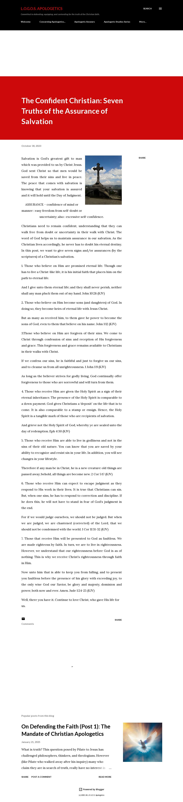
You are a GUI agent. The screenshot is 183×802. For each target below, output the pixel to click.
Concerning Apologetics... (52, 21)
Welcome (25, 21)
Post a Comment (41, 776)
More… (142, 21)
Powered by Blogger (91, 789)
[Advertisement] (91, 53)
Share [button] (142, 157)
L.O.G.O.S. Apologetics (41, 8)
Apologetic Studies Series (117, 21)
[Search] (147, 8)
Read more (105, 776)
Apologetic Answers (84, 21)
